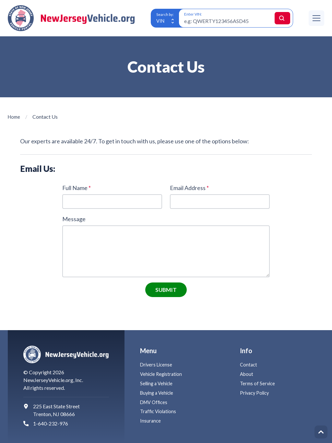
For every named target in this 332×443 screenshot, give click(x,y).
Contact (249, 365)
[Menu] (316, 18)
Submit (166, 291)
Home (15, 117)
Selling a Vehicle (157, 383)
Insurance (150, 420)
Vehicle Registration (162, 374)
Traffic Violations (159, 411)
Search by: (165, 14)
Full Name (76, 187)
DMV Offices (155, 402)
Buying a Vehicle (158, 392)
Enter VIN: (193, 14)
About (247, 374)
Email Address (189, 187)
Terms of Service (258, 383)
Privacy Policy (256, 392)
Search (276, 18)
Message (74, 219)
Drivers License (157, 365)
